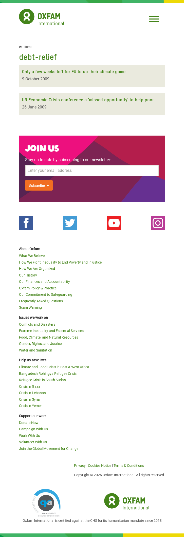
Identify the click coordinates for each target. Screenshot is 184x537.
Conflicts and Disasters (37, 324)
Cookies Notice (99, 466)
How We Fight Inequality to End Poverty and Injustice (60, 262)
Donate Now (29, 423)
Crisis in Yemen (31, 406)
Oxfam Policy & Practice (38, 288)
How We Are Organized (37, 269)
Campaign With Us (33, 429)
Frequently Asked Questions (41, 301)
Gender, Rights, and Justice (40, 344)
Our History (28, 275)
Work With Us (29, 436)
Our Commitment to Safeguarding (45, 294)
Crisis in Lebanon (32, 393)
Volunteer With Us (33, 442)
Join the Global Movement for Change (48, 449)
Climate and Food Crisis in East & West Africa (54, 367)
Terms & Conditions (129, 466)
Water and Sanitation (35, 350)
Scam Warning (30, 307)
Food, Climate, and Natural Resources (48, 337)
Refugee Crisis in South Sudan (42, 380)
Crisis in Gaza (29, 386)
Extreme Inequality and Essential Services (51, 331)
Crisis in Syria (29, 399)
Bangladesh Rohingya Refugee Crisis (48, 374)
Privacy (80, 466)
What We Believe (32, 256)
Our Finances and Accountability (44, 282)
